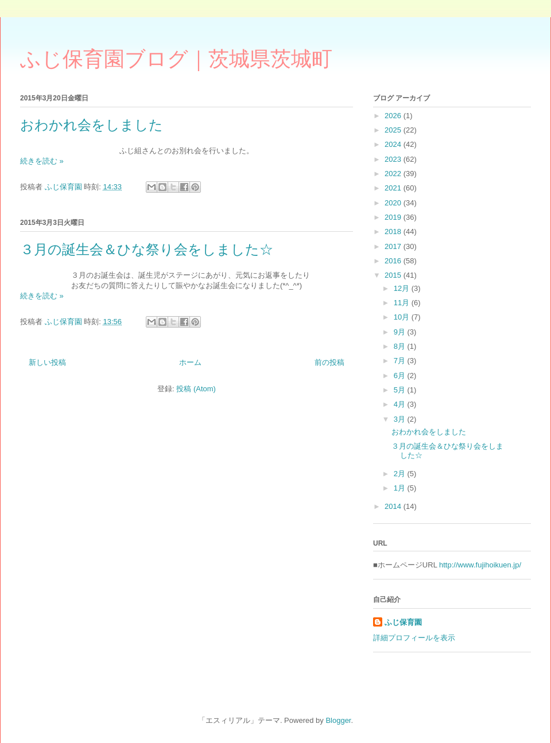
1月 (401, 488)
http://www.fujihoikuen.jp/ (480, 565)
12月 (403, 288)
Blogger (338, 720)
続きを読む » (42, 161)
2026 (394, 115)
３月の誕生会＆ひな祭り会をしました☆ (146, 249)
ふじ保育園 (403, 622)
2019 (394, 217)
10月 (403, 317)
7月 (401, 360)
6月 (401, 375)
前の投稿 (329, 362)
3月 (401, 419)
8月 (401, 346)
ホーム (190, 362)
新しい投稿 (47, 362)
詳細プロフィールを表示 (414, 637)
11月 (403, 302)
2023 (394, 159)
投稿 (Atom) (196, 388)
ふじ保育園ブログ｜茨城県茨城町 (176, 59)
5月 (401, 390)
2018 (394, 231)
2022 (394, 173)
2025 (394, 130)
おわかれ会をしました (91, 125)
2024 (394, 144)
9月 (401, 332)
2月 (401, 473)
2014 (394, 506)
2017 (394, 246)
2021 (394, 188)
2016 (394, 260)
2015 (394, 275)
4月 (401, 404)
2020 (394, 203)
